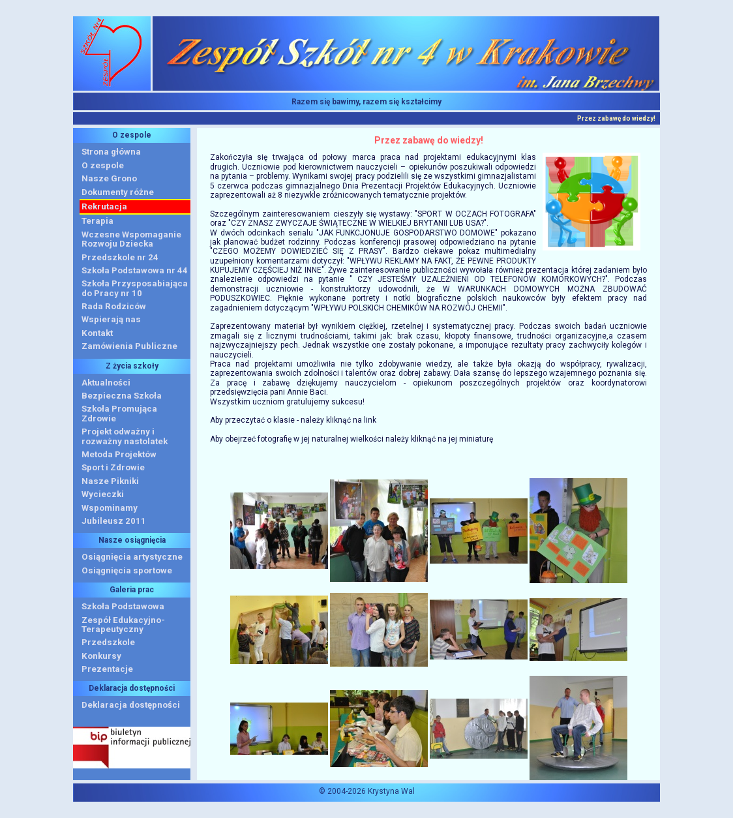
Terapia (97, 221)
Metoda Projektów (119, 454)
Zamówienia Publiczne (129, 346)
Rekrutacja (104, 206)
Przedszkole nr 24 (120, 257)
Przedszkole (108, 642)
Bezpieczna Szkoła (122, 396)
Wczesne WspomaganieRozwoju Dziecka (131, 239)
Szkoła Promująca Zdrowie (119, 413)
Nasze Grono (109, 178)
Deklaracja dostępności (131, 705)
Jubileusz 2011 (114, 521)
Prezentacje (107, 669)
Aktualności (106, 382)
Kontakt (97, 333)
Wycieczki (103, 494)
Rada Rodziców (114, 306)
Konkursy (101, 656)
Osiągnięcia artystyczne (132, 557)
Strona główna (111, 152)
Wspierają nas (111, 319)
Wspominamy (110, 508)
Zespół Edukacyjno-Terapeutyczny (123, 624)
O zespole (103, 165)
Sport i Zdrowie (113, 467)
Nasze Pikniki (110, 481)
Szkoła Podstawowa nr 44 (135, 270)
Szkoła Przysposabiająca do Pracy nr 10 (135, 288)
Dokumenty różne (118, 192)
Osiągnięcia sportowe (127, 570)
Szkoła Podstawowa (123, 606)
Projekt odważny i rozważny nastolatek (125, 436)
